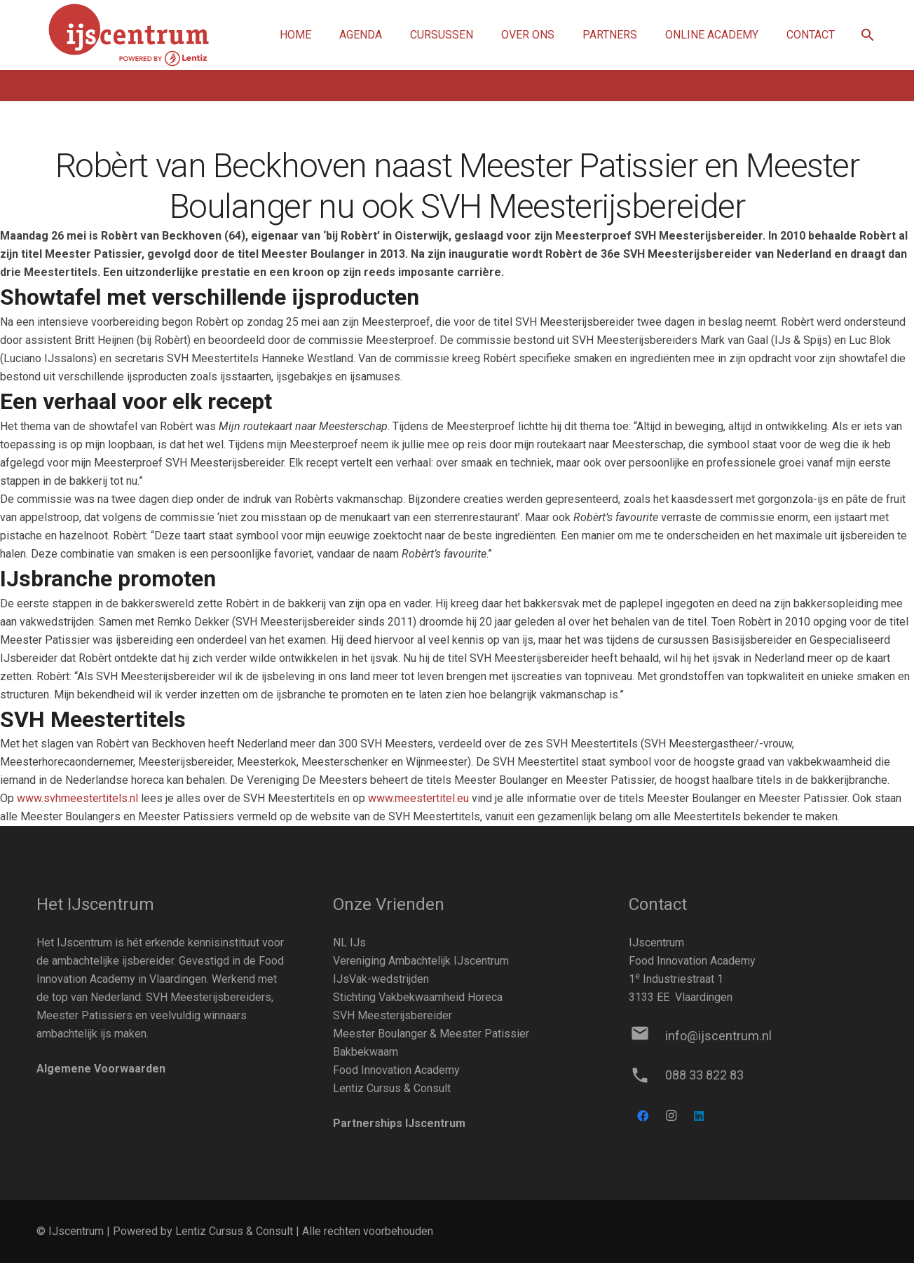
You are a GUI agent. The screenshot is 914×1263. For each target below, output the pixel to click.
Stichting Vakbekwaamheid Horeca (418, 997)
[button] (867, 35)
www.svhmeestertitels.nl (77, 798)
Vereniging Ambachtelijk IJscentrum (421, 960)
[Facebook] (643, 1116)
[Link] (128, 35)
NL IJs (349, 942)
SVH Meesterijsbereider (392, 1015)
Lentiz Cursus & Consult (392, 1088)
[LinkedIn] (699, 1116)
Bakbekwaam (365, 1051)
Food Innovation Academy (396, 1070)
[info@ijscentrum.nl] (646, 1036)
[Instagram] (671, 1116)
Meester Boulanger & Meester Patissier (431, 1033)
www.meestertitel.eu (418, 798)
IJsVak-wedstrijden (381, 979)
